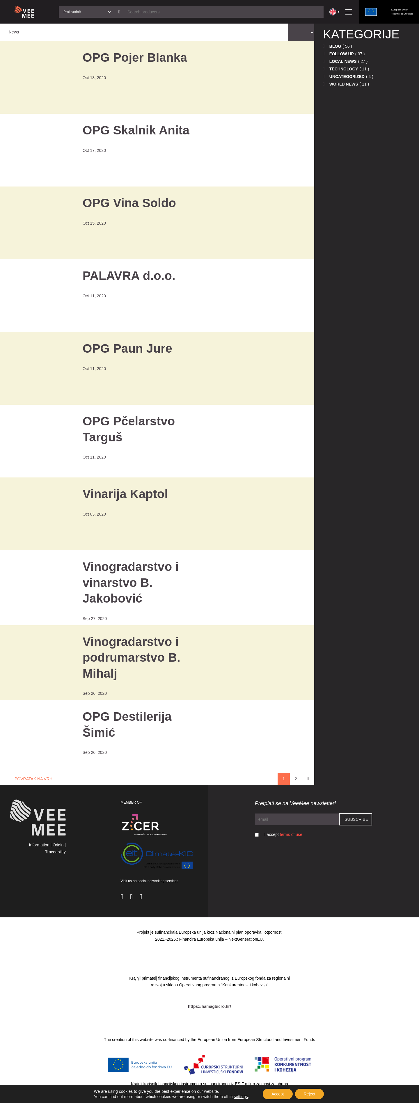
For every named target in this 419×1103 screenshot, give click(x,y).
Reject (309, 1094)
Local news (343, 61)
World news (343, 84)
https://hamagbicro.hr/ (209, 1006)
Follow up (341, 53)
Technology (343, 69)
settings (241, 1096)
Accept (277, 1094)
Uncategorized (347, 76)
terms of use (291, 834)
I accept (283, 834)
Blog (335, 46)
